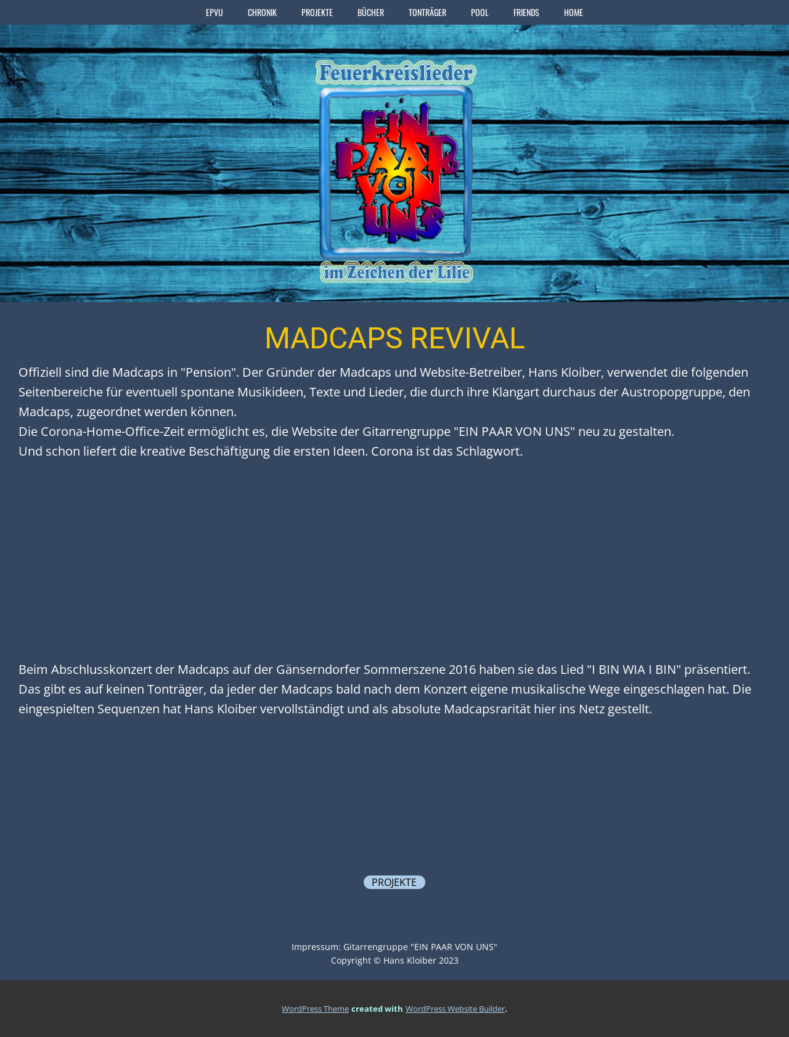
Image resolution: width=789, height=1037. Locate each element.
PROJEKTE (317, 12)
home (573, 12)
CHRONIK (262, 12)
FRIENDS (526, 12)
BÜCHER (371, 12)
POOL (480, 12)
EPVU (214, 12)
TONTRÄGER (427, 12)
